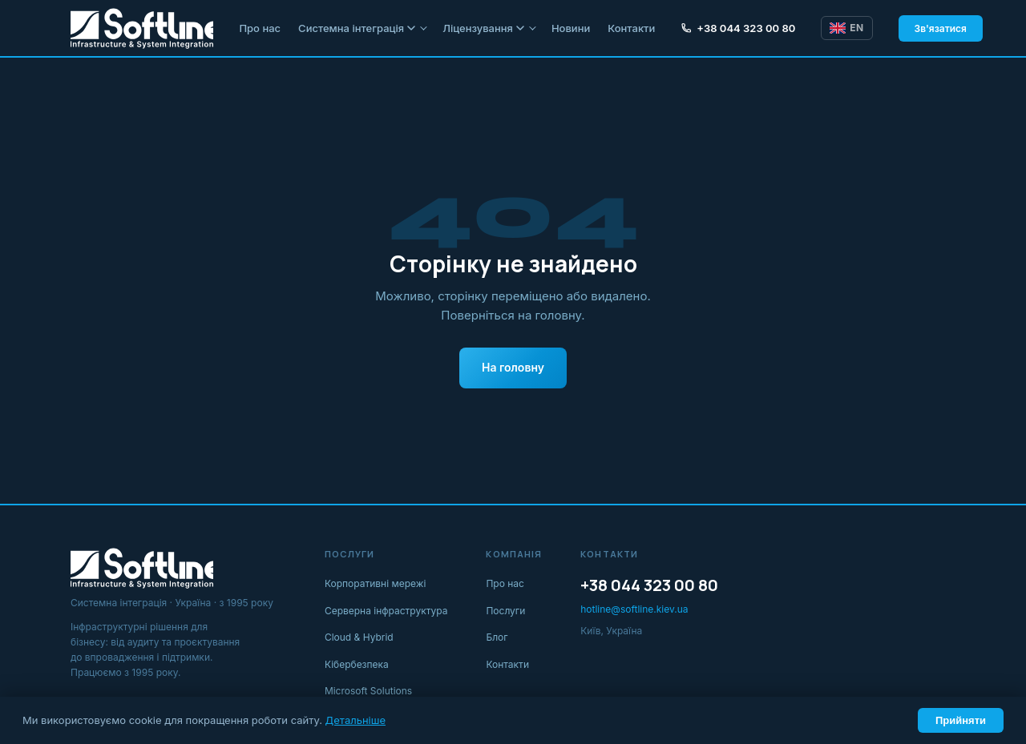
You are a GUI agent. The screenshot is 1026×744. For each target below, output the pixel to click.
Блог (496, 637)
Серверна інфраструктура (386, 611)
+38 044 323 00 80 (738, 28)
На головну (513, 367)
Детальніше (355, 720)
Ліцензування (483, 28)
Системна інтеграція (356, 28)
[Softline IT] (142, 28)
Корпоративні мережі (375, 583)
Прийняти (960, 720)
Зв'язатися (941, 28)
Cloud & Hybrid (359, 637)
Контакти (631, 28)
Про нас (260, 28)
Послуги (505, 611)
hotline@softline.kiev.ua (634, 609)
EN (846, 28)
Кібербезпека (357, 664)
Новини (570, 28)
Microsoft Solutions (368, 691)
